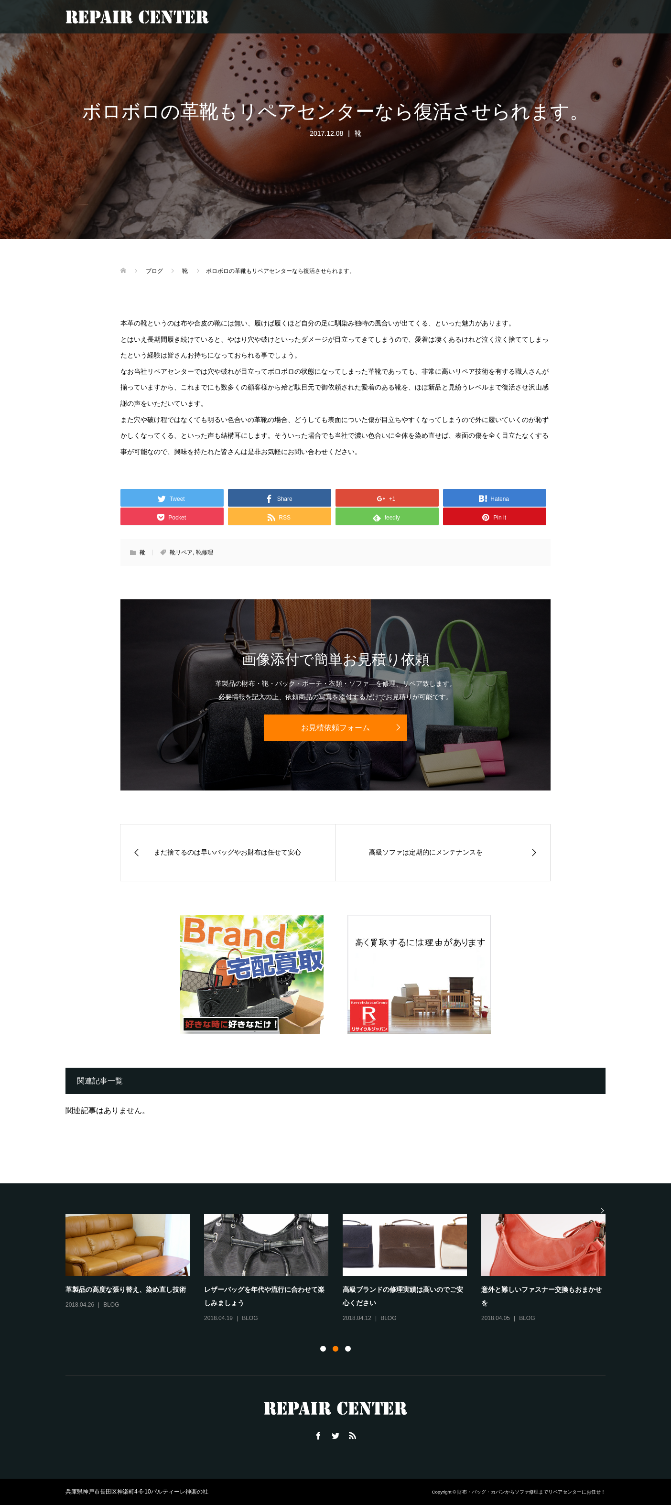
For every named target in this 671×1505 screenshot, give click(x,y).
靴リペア (181, 552)
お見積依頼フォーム (335, 728)
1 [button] (323, 1349)
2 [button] (335, 1349)
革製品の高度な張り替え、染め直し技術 (125, 1289)
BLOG (111, 1304)
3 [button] (348, 1349)
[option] (342, 1269)
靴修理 (204, 552)
